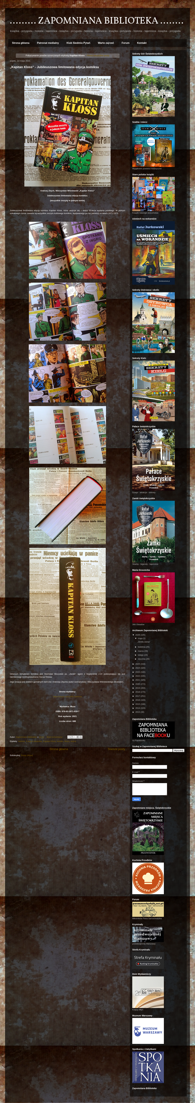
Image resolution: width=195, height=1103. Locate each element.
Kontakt (142, 43)
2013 (138, 712)
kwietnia (142, 647)
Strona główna (20, 43)
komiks (60, 741)
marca (141, 651)
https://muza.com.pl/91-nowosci (67, 696)
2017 (138, 696)
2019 (138, 688)
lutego (141, 655)
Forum (126, 43)
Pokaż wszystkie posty (98, 55)
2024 (138, 668)
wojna (73, 741)
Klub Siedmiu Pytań (78, 43)
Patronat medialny (48, 43)
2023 (138, 672)
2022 (138, 676)
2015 (138, 704)
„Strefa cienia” (143, 642)
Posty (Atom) (27, 755)
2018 (138, 692)
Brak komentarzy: (55, 737)
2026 (138, 635)
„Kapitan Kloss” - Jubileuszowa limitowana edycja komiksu (54, 67)
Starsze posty (116, 749)
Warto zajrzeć (106, 43)
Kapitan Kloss (49, 741)
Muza (66, 741)
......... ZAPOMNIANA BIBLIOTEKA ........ (96, 21)
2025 (138, 664)
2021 (138, 680)
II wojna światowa (34, 741)
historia (21, 741)
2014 (138, 708)
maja (140, 638)
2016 (138, 700)
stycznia (142, 659)
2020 (138, 684)
